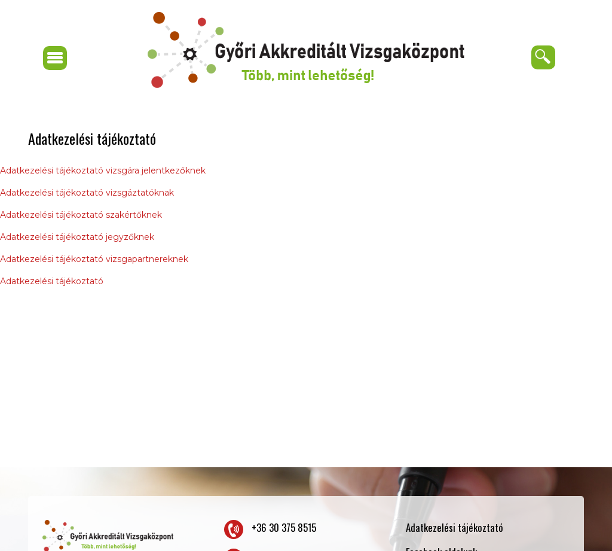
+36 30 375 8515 (284, 527)
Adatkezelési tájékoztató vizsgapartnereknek (94, 259)
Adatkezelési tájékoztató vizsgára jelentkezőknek (103, 170)
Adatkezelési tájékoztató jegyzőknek (77, 237)
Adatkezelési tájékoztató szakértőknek (81, 214)
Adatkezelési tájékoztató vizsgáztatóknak (87, 192)
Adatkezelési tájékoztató (51, 281)
